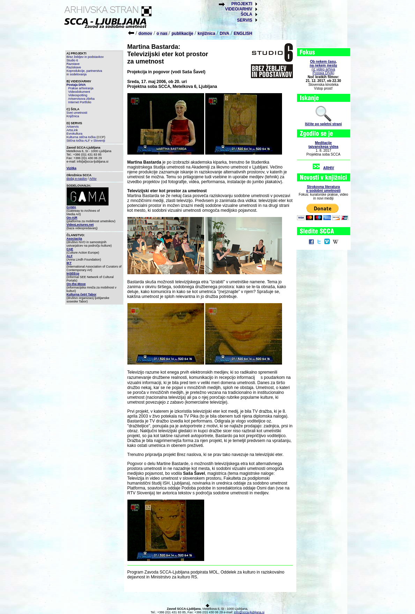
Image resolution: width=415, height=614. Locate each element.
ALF (70, 256)
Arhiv (93, 178)
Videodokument (79, 91)
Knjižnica (73, 116)
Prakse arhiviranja (81, 88)
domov (145, 33)
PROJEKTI (241, 3)
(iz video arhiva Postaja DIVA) (323, 67)
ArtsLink (72, 130)
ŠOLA (246, 14)
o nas (162, 33)
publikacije (182, 33)
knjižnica (206, 33)
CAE (70, 249)
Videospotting (77, 95)
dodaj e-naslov (77, 178)
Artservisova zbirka (81, 98)
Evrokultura (75, 133)
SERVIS (244, 20)
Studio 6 (72, 60)
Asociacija (74, 238)
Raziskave (74, 67)
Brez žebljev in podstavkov (85, 57)
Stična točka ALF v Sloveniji (86, 140)
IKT (69, 263)
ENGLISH (243, 33)
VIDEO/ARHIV (238, 9)
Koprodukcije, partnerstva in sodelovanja (84, 72)
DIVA (224, 33)
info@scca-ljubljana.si (249, 612)
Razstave (73, 64)
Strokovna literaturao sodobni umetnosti (323, 189)
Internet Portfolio (79, 102)
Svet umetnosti (77, 112)
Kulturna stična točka (81, 137)
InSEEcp (73, 273)
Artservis (73, 126)
